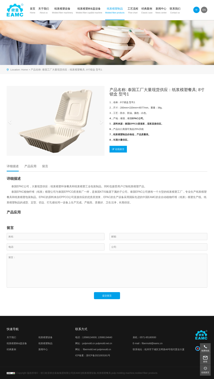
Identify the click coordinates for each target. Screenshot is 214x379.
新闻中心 (161, 11)
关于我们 (43, 11)
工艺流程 (133, 11)
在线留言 (118, 149)
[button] (9, 121)
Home (24, 69)
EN (204, 10)
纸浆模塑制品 (114, 11)
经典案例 (146, 11)
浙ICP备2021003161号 (98, 355)
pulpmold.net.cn (103, 343)
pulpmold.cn (88, 343)
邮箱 (205, 361)
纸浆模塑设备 (62, 11)
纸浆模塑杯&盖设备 (89, 11)
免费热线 (205, 351)
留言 (45, 166)
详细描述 (13, 166)
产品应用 (30, 166)
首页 (32, 11)
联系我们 (175, 11)
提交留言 (107, 295)
